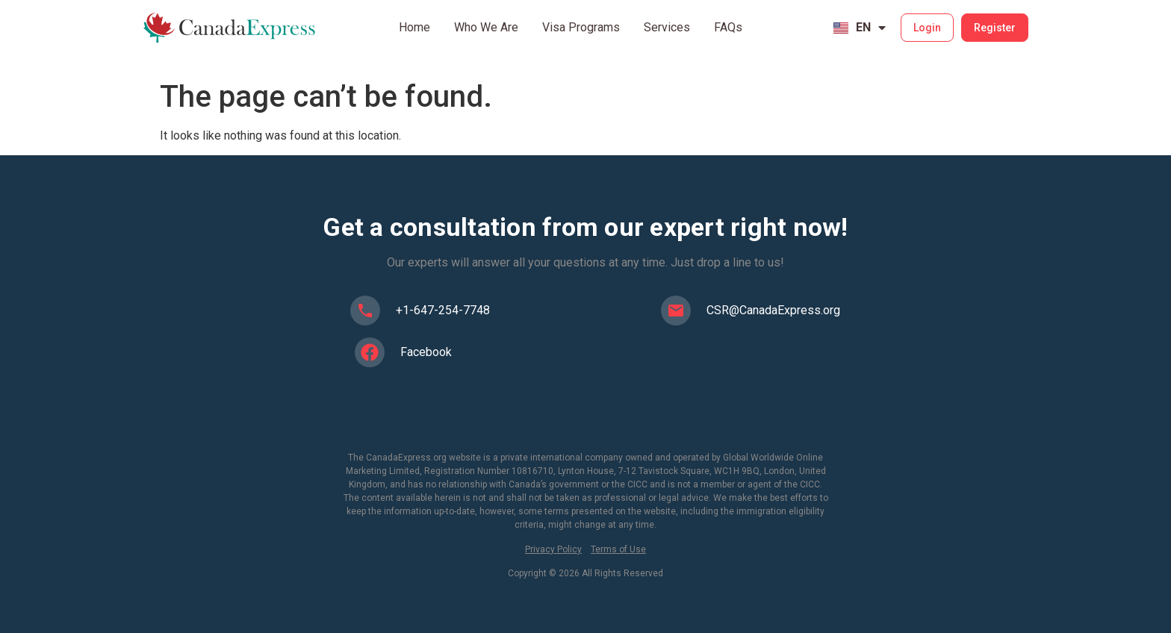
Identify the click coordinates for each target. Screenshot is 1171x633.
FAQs (728, 27)
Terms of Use (618, 549)
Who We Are (486, 27)
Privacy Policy (553, 549)
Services (667, 27)
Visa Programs (581, 27)
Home (414, 27)
